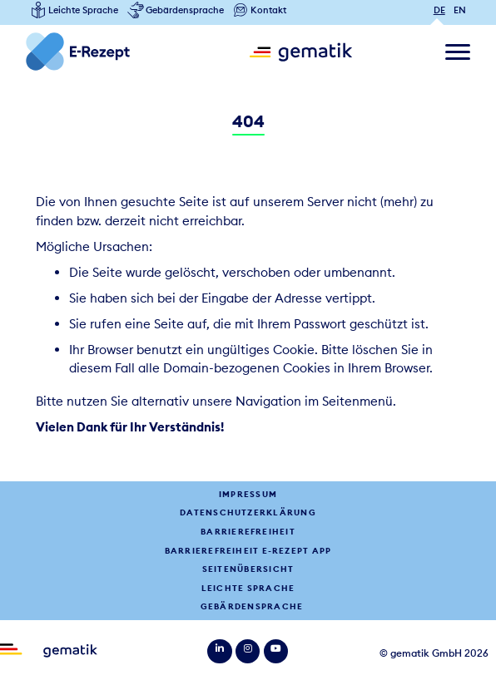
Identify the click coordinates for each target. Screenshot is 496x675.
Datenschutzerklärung (248, 512)
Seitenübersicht (248, 569)
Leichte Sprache (248, 588)
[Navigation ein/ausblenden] (457, 52)
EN (460, 10)
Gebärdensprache (252, 606)
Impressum (248, 494)
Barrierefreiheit (248, 531)
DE (439, 10)
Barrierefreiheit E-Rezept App (248, 550)
